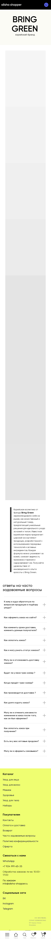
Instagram (8, 903)
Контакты (8, 820)
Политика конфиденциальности (20, 841)
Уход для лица (11, 779)
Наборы (7, 805)
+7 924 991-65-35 (12, 866)
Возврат (8, 830)
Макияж (7, 789)
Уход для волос (11, 784)
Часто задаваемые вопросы (19, 835)
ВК (4, 898)
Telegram (8, 908)
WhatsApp (9, 861)
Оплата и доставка (14, 825)
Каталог (8, 774)
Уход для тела (11, 800)
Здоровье (8, 795)
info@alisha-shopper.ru (15, 883)
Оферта (7, 846)
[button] (25, 935)
